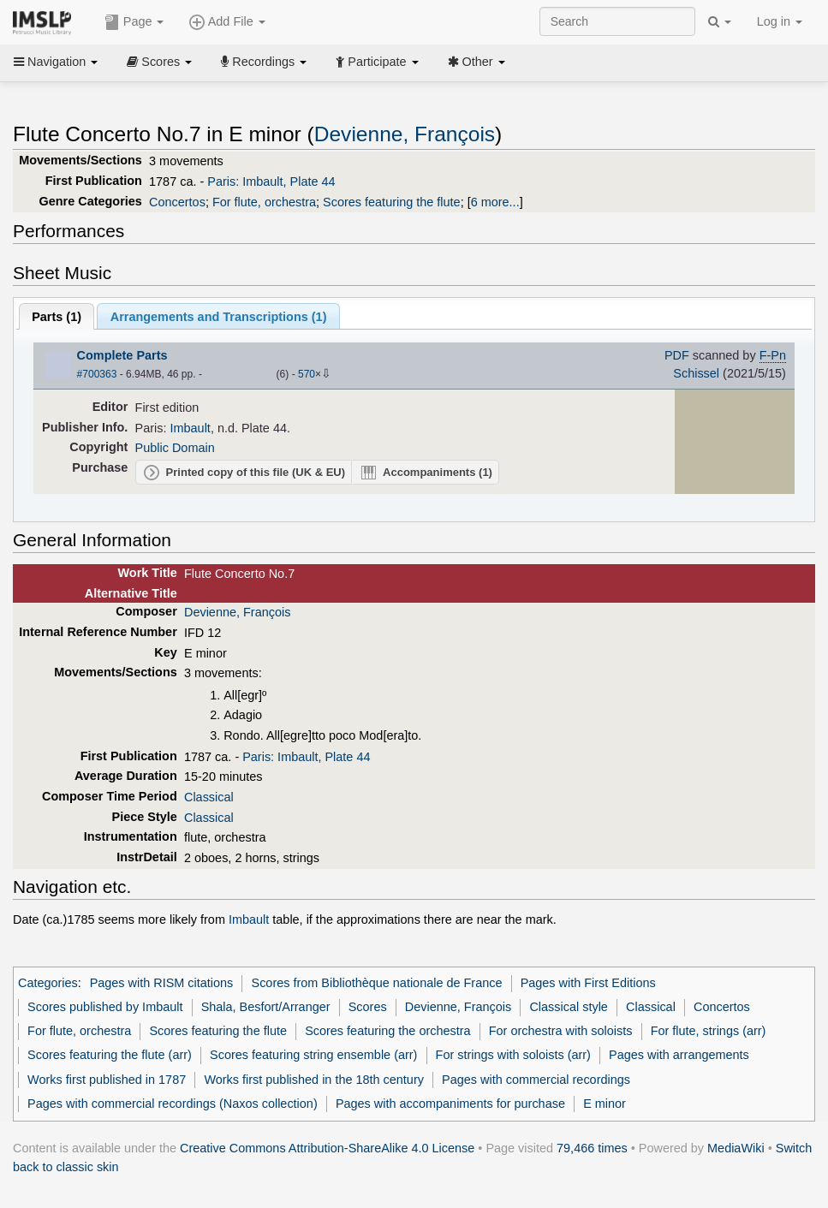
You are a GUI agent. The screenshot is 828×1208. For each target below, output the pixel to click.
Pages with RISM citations (162, 983)
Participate (377, 61)
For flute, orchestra (264, 202)
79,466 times (592, 1148)
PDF (676, 355)
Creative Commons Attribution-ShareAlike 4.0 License (327, 1148)
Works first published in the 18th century (314, 1079)
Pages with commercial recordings (536, 1079)
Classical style (568, 1007)
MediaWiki (736, 1148)
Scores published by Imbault (104, 1007)
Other (476, 61)
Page (134, 22)
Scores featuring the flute (392, 202)
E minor (604, 1103)
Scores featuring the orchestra (387, 1031)
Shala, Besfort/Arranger (266, 1007)
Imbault (190, 428)
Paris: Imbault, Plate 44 (271, 181)
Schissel (696, 373)
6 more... (495, 202)
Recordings (264, 61)
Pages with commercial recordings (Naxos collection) (172, 1103)
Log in (779, 21)
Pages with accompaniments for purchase (450, 1103)
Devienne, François (404, 134)
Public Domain (175, 448)
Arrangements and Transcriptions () (218, 317)
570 (306, 374)
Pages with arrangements (679, 1055)
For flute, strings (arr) (708, 1031)
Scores (159, 61)
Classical (209, 797)
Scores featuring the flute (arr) (109, 1055)
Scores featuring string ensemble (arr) (313, 1055)
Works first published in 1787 (106, 1079)
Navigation (56, 61)
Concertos (177, 202)
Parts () (56, 317)
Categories (48, 983)
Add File (227, 22)
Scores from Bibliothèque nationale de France (377, 983)
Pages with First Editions (588, 983)
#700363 (97, 374)
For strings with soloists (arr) (513, 1055)
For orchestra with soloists (561, 1031)
